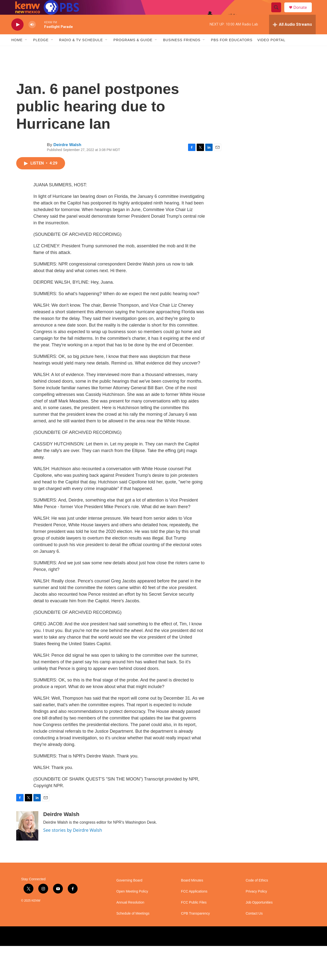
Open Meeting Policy (132, 902)
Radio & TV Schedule (81, 51)
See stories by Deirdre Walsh (72, 841)
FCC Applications (194, 902)
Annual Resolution (130, 913)
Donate (303, 12)
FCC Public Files (193, 913)
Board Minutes (192, 891)
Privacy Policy (256, 902)
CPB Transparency (195, 924)
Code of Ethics (257, 891)
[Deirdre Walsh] (27, 837)
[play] (17, 35)
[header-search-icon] (278, 13)
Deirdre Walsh (67, 155)
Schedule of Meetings (133, 924)
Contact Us (254, 924)
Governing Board (129, 891)
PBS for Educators (231, 51)
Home (17, 51)
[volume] (32, 35)
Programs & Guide (132, 51)
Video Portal (271, 51)
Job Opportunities (259, 913)
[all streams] (292, 35)
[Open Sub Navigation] (26, 51)
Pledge (41, 51)
